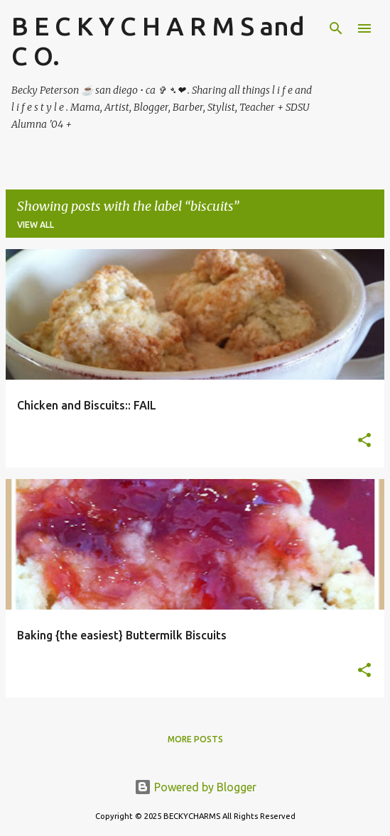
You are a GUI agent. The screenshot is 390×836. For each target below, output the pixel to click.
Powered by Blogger (195, 787)
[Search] (336, 28)
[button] (364, 441)
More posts (195, 739)
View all (35, 224)
